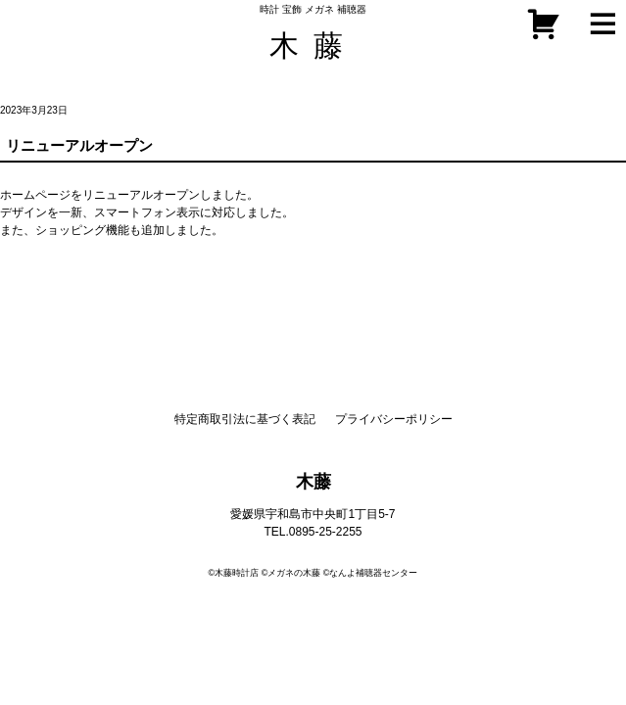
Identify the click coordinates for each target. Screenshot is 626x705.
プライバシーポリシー (394, 419)
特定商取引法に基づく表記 (244, 419)
